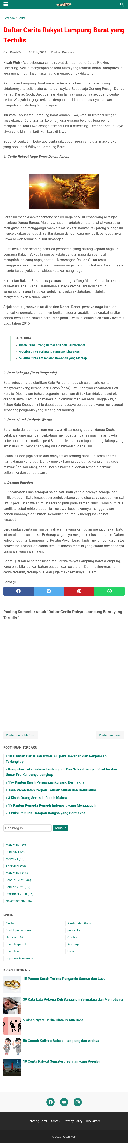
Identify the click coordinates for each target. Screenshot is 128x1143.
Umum (71, 951)
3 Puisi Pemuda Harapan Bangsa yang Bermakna (47, 813)
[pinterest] (79, 591)
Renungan (74, 944)
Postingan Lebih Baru (20, 735)
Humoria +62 (14, 937)
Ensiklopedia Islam (18, 930)
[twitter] (49, 591)
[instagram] (78, 1102)
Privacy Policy (73, 1121)
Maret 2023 (16, 845)
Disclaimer (93, 1121)
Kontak (55, 1121)
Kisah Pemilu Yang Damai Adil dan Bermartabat (52, 345)
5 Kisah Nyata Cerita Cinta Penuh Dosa (53, 1020)
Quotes (72, 937)
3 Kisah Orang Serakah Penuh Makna (37, 798)
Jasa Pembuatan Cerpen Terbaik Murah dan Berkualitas (52, 790)
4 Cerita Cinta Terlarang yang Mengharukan (49, 351)
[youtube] (64, 1102)
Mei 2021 (15, 859)
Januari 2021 (18, 887)
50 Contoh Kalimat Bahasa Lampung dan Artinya (61, 1041)
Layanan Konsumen (19, 958)
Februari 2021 (18, 880)
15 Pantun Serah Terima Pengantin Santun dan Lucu (64, 979)
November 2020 (20, 901)
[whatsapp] (109, 591)
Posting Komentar (63, 52)
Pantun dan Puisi (79, 923)
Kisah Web (69, 1136)
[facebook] (18, 591)
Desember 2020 (19, 894)
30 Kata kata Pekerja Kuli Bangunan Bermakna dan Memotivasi (73, 999)
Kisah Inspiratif (16, 944)
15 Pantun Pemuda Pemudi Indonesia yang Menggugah (52, 805)
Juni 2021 (16, 852)
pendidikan (74, 930)
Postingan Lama (110, 735)
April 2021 (16, 866)
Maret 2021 (17, 873)
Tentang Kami (37, 1121)
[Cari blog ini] (122, 4)
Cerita (10, 923)
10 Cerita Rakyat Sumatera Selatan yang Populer (61, 1061)
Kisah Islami (14, 951)
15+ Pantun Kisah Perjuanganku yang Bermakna (46, 782)
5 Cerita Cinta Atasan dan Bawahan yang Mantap (53, 358)
